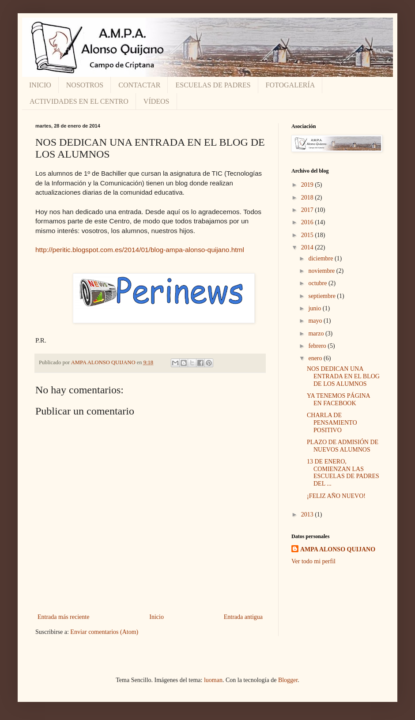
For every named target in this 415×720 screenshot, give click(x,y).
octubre (318, 283)
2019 (308, 184)
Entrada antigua (243, 617)
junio (315, 308)
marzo (316, 333)
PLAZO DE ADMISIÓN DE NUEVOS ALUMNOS (342, 446)
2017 (308, 210)
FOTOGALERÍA (290, 85)
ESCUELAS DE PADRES (212, 85)
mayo (316, 320)
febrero (318, 346)
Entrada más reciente (63, 617)
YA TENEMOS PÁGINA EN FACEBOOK (338, 399)
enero (316, 358)
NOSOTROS (84, 85)
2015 (308, 235)
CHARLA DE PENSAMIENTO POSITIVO (332, 423)
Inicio (156, 617)
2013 (308, 514)
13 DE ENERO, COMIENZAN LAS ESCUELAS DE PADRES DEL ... (343, 472)
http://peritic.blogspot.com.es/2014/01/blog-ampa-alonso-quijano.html (139, 249)
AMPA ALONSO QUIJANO (337, 549)
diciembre (321, 258)
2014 (308, 247)
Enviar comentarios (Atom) (104, 632)
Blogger (288, 680)
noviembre (322, 271)
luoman (213, 680)
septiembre (322, 296)
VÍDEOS (156, 101)
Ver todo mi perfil (313, 561)
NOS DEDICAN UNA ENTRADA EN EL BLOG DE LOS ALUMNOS (343, 376)
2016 (308, 222)
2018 (308, 197)
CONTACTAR (139, 85)
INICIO (40, 85)
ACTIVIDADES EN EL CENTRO (79, 101)
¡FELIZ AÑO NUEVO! (336, 496)
